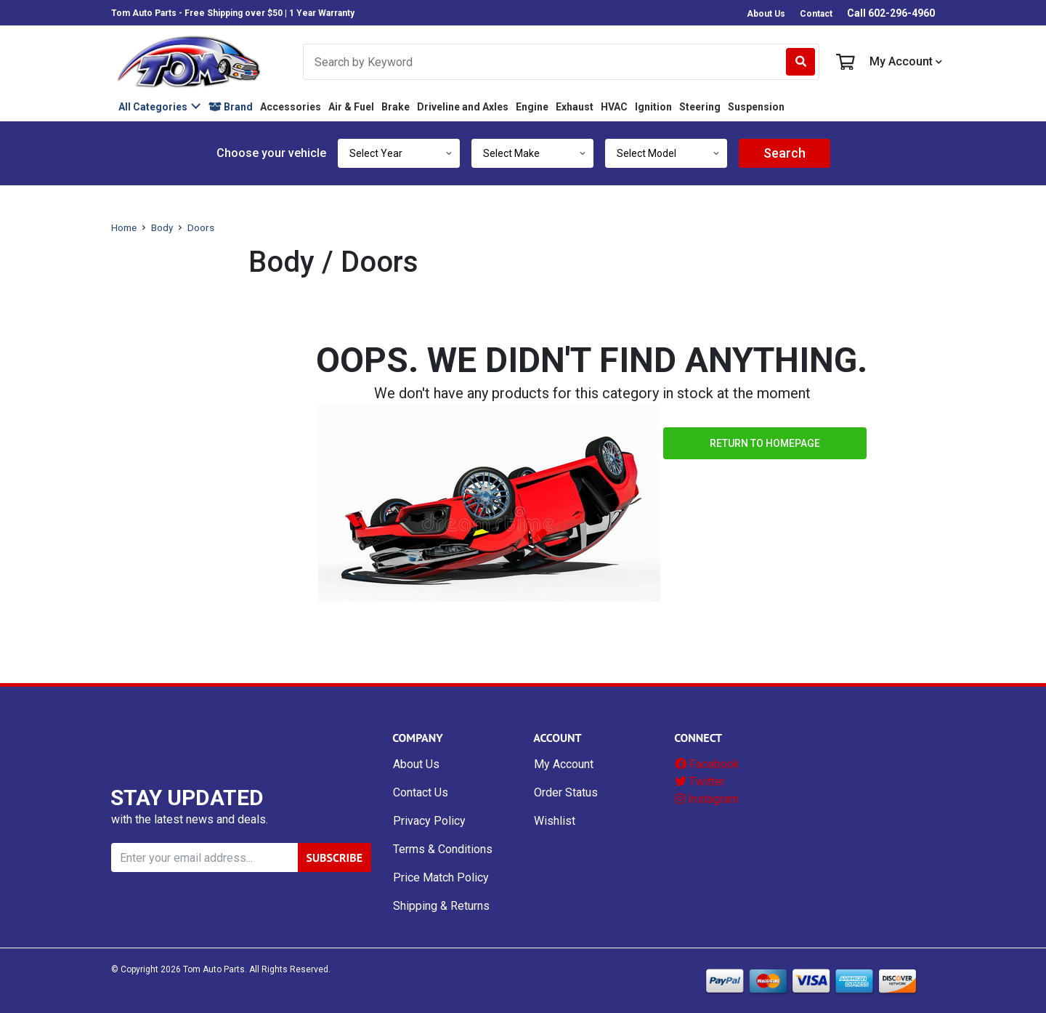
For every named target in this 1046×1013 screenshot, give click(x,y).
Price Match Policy (441, 877)
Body (162, 227)
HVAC (614, 107)
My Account (905, 61)
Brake (395, 107)
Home (124, 227)
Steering (700, 107)
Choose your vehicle (271, 153)
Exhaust (574, 107)
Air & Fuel (351, 107)
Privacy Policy (429, 821)
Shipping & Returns (441, 906)
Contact (816, 14)
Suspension (756, 107)
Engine (532, 107)
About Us (766, 14)
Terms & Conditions (442, 849)
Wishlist (554, 821)
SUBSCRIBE (334, 857)
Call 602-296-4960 (891, 13)
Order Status (566, 792)
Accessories (290, 107)
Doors (200, 227)
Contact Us (420, 792)
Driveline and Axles (462, 107)
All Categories (152, 107)
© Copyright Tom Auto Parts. (179, 969)
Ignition (653, 107)
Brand (230, 107)
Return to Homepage (765, 443)
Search (784, 153)
